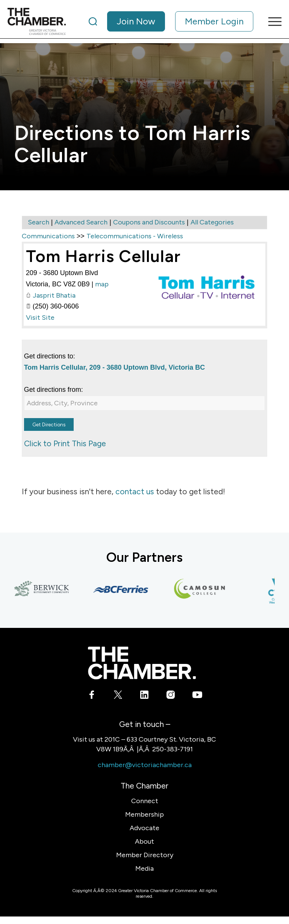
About (144, 841)
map (102, 284)
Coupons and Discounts (149, 222)
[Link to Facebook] (92, 696)
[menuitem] (171, 21)
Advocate (144, 828)
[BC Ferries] (123, 589)
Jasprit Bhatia (54, 295)
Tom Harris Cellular (103, 256)
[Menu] (271, 21)
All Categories (212, 222)
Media (144, 868)
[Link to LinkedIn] (144, 696)
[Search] (93, 21)
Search (38, 222)
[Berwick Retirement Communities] (44, 589)
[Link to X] (118, 696)
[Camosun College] (202, 589)
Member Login (214, 21)
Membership (144, 814)
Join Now (136, 21)
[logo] (37, 21)
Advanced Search (80, 222)
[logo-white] (142, 663)
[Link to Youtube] (197, 696)
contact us (134, 491)
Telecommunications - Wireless (134, 236)
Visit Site (40, 317)
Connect (144, 801)
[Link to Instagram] (170, 696)
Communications (48, 236)
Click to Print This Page (65, 443)
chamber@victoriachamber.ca (145, 765)
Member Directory (144, 855)
